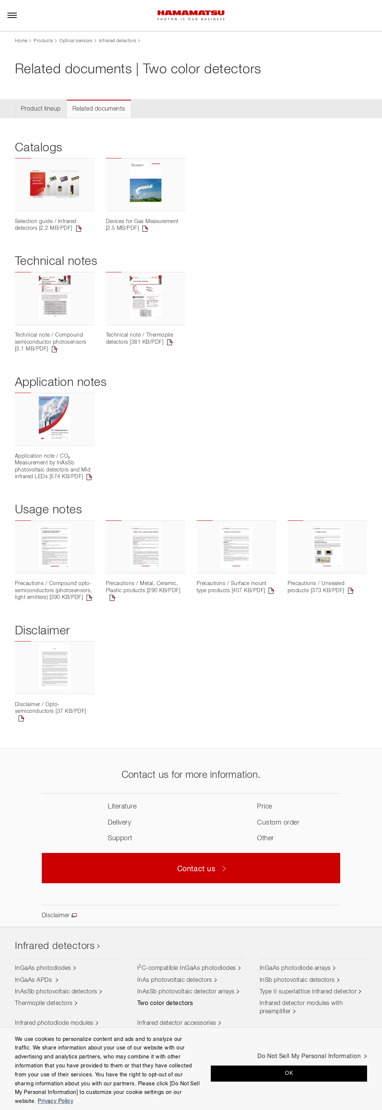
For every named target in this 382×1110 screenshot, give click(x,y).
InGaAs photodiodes (43, 968)
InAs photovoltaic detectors (174, 980)
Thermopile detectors (44, 1004)
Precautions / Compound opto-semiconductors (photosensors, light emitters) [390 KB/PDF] (53, 590)
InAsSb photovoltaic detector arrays (186, 992)
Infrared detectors (117, 41)
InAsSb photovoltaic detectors (56, 992)
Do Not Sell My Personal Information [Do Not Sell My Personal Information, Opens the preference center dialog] (309, 1057)
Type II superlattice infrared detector (308, 992)
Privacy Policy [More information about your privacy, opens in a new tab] (55, 1101)
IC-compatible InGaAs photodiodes (186, 968)
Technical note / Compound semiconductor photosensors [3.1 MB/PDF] (50, 342)
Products (43, 41)
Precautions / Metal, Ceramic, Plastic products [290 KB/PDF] (143, 587)
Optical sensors (75, 41)
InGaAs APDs (34, 980)
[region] (191, 1068)
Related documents (98, 109)
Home (21, 41)
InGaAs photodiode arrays (295, 968)
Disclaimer (56, 916)
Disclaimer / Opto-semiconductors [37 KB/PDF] (50, 708)
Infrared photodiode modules (54, 1023)
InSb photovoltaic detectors (297, 980)
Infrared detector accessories (176, 1023)
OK (289, 1073)
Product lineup (41, 109)
